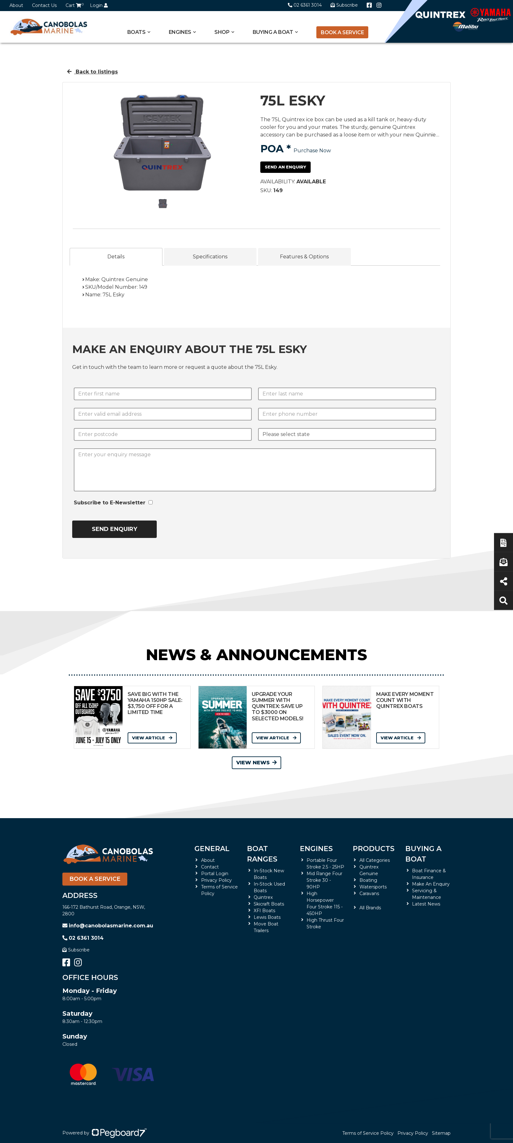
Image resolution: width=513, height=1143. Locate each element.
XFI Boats (264, 910)
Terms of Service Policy (368, 1133)
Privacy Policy (216, 880)
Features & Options (304, 257)
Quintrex (263, 897)
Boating (368, 880)
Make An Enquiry (431, 884)
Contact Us (44, 5)
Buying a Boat (273, 32)
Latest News (426, 904)
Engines (180, 32)
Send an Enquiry (285, 166)
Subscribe (76, 950)
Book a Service (342, 32)
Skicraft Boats (269, 904)
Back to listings (92, 72)
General (212, 848)
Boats (136, 32)
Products (374, 848)
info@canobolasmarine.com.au (107, 926)
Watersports (373, 887)
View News (256, 763)
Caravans (369, 893)
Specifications (210, 257)
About (16, 5)
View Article (152, 737)
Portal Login (214, 873)
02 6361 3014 (305, 5)
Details (115, 257)
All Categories (374, 860)
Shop (221, 32)
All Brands (370, 908)
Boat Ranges (262, 853)
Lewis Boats (267, 917)
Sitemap (441, 1133)
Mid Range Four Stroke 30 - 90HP (324, 880)
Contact (210, 867)
